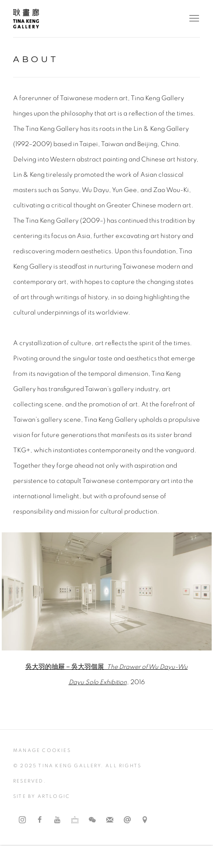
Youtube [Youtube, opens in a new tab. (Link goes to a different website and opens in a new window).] (57, 820)
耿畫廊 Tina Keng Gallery (26, 18)
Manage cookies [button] (42, 750)
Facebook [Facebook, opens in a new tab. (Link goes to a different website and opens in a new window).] (40, 820)
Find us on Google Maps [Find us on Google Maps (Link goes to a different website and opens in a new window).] (145, 820)
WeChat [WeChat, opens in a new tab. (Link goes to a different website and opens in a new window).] (92, 820)
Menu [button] (193, 18)
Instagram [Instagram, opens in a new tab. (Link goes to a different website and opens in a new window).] (22, 820)
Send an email (127, 820)
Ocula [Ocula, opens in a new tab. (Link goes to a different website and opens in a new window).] (75, 820)
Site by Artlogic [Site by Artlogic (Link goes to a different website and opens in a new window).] (41, 796)
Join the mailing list (110, 820)
